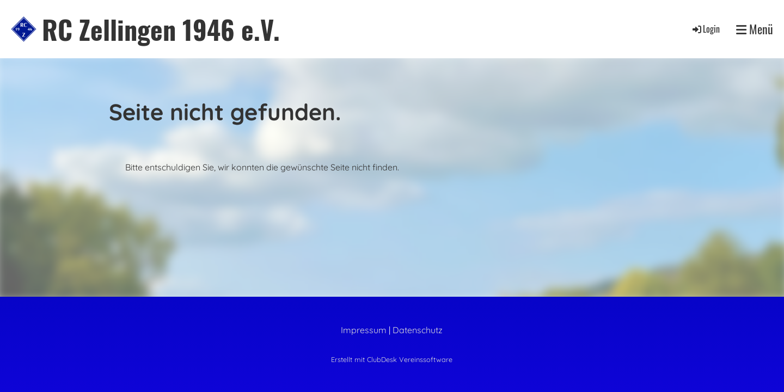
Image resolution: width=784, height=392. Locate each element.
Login (705, 28)
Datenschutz (418, 329)
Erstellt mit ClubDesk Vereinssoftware (391, 359)
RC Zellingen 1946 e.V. (161, 29)
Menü (754, 29)
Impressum (364, 329)
